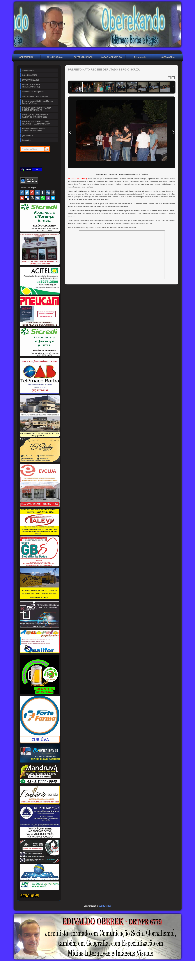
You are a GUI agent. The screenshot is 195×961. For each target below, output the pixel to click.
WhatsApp (43, 198)
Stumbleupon (22, 198)
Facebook (22, 192)
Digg (48, 192)
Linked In (37, 192)
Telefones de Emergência (140, 57)
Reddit (53, 192)
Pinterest (32, 192)
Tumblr (43, 192)
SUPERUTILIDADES (83, 57)
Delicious (27, 198)
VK (37, 198)
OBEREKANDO (26, 57)
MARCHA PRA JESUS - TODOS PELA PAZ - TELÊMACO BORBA (36, 123)
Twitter (27, 192)
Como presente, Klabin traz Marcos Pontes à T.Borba (37, 102)
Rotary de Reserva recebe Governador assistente (33, 130)
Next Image (173, 132)
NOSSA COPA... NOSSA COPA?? (168, 57)
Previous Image (70, 132)
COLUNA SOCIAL (55, 57)
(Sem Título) (27, 135)
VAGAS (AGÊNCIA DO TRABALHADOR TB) (111, 57)
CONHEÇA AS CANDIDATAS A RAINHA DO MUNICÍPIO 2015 (35, 116)
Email (53, 198)
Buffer (32, 198)
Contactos (26, 140)
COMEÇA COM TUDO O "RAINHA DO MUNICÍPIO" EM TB (36, 109)
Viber (48, 198)
